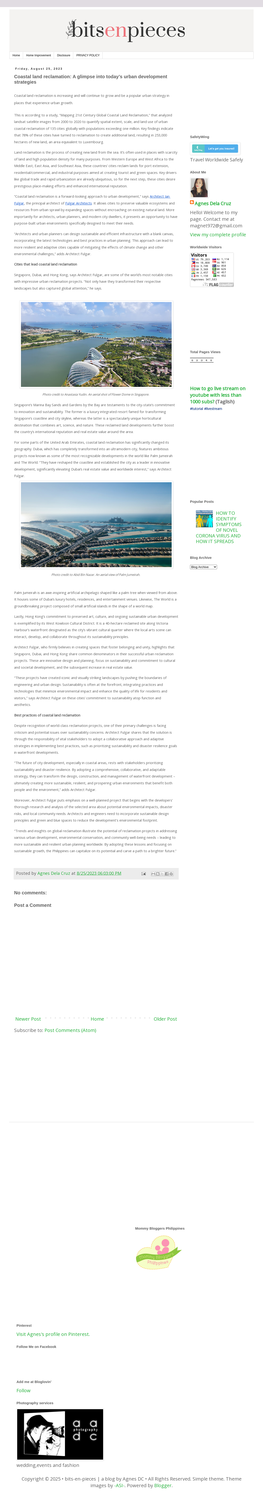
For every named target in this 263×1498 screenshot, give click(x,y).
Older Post (165, 1019)
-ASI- (119, 1485)
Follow (23, 1390)
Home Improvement (38, 55)
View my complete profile (218, 234)
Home (16, 55)
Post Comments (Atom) (70, 1030)
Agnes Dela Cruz (213, 203)
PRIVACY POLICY (88, 55)
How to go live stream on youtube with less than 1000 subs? (218, 395)
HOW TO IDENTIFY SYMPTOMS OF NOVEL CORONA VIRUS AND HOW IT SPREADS (219, 527)
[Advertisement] (96, 1074)
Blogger (163, 1485)
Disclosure (63, 55)
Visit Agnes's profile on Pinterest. (53, 1334)
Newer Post (28, 1019)
